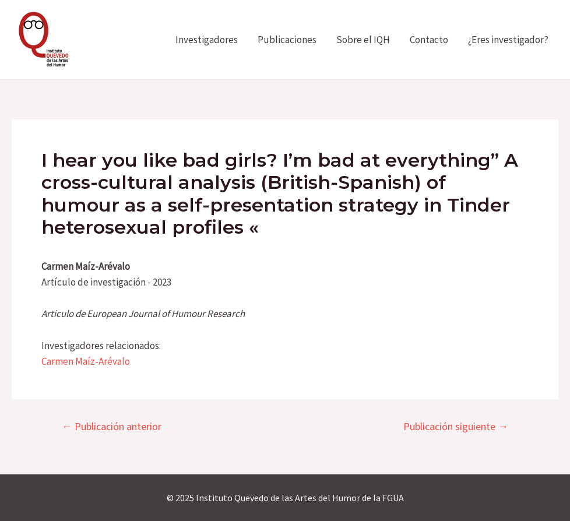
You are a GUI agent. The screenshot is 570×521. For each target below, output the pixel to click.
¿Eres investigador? (508, 39)
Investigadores (206, 39)
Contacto (429, 39)
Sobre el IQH (363, 39)
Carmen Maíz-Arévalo (85, 361)
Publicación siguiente (455, 426)
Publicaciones (287, 39)
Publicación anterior (111, 426)
